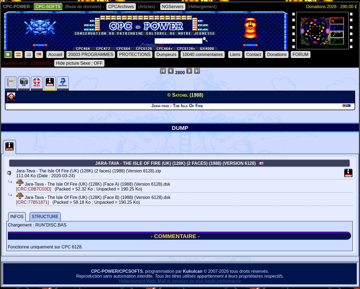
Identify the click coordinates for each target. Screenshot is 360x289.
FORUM (301, 54)
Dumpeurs (166, 54)
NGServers (173, 6)
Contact (253, 54)
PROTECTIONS (134, 54)
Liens (235, 54)
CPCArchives (121, 6)
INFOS (17, 216)
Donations (277, 54)
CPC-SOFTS (47, 6)
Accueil (55, 54)
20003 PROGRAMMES (90, 54)
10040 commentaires (202, 54)
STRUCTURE (45, 216)
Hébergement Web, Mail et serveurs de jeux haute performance (180, 281)
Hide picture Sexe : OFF (79, 63)
